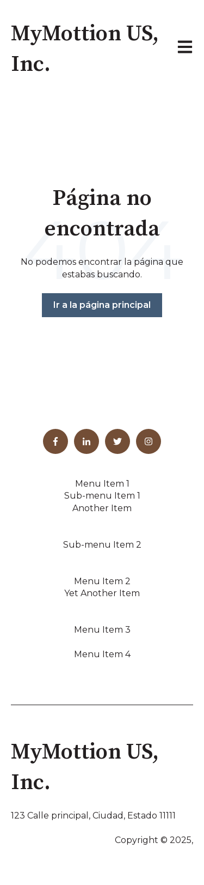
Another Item (102, 508)
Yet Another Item (102, 593)
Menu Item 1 (102, 483)
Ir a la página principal (102, 305)
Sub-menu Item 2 (102, 545)
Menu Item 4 (102, 654)
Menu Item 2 (102, 581)
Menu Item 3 (102, 630)
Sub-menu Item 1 (102, 495)
